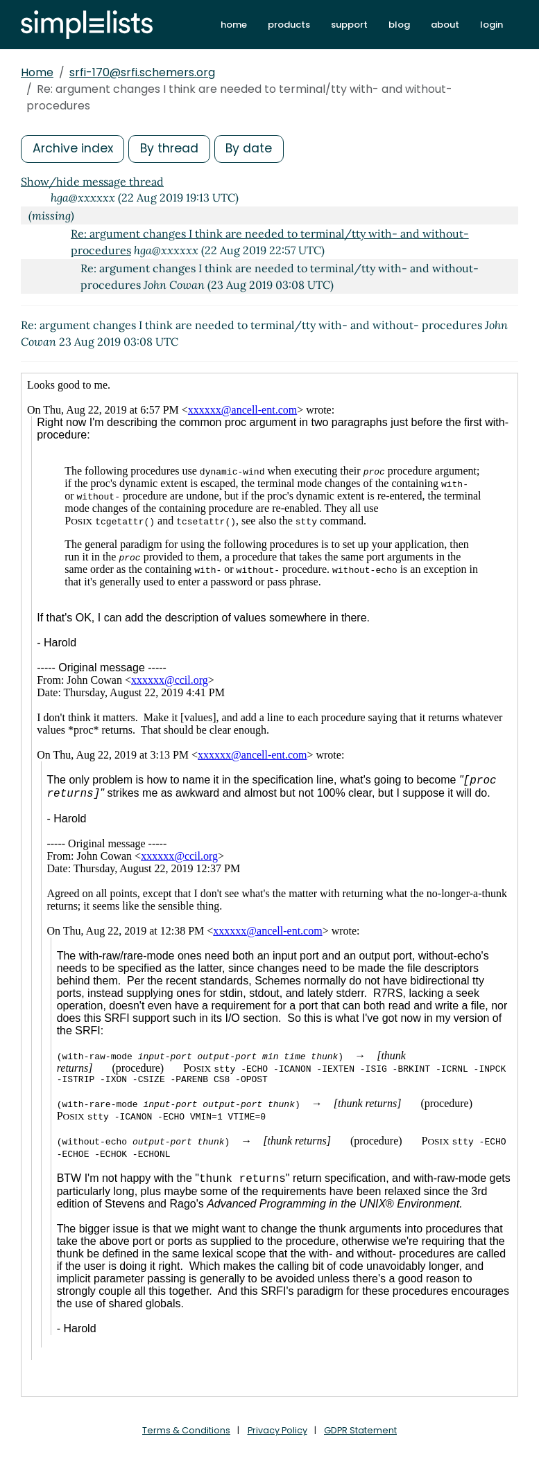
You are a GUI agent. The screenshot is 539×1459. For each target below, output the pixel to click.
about (445, 24)
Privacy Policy (276, 1430)
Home (37, 72)
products (289, 24)
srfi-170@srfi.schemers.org (142, 72)
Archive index (73, 148)
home (234, 24)
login (491, 24)
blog (399, 24)
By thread (172, 148)
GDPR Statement (361, 1430)
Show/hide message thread (92, 181)
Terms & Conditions (186, 1430)
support (349, 24)
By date (253, 148)
